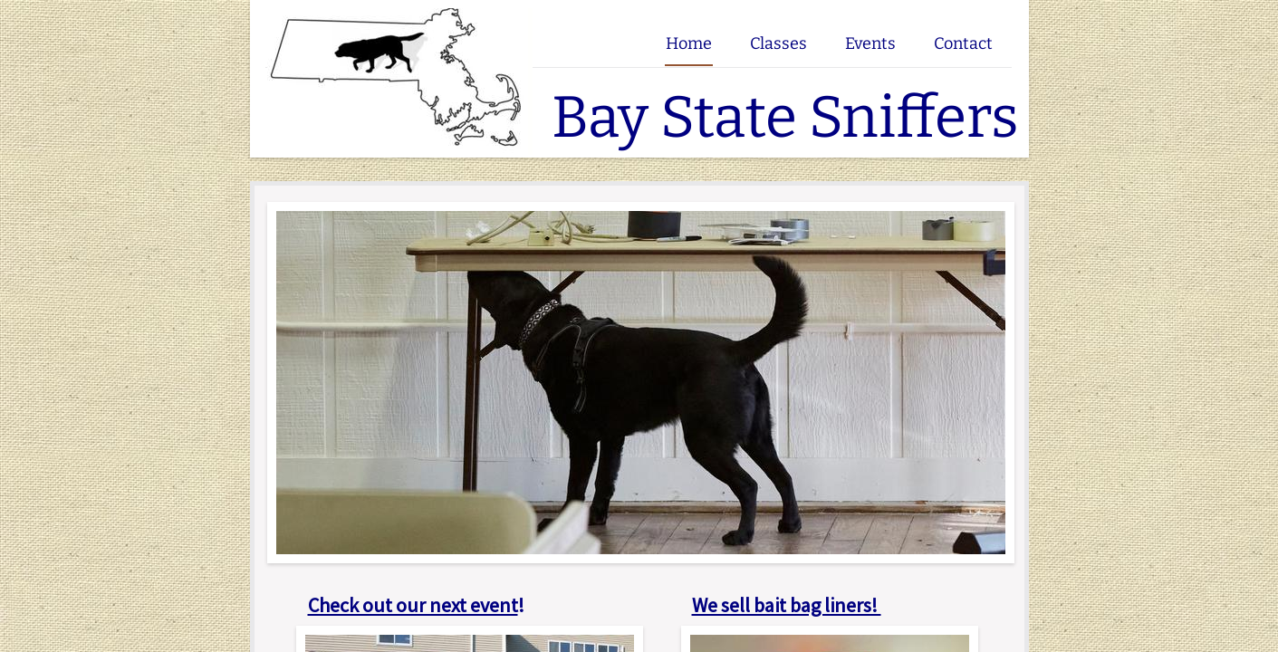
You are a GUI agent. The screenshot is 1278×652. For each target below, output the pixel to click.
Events (870, 43)
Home (689, 43)
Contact (963, 43)
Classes (778, 43)
